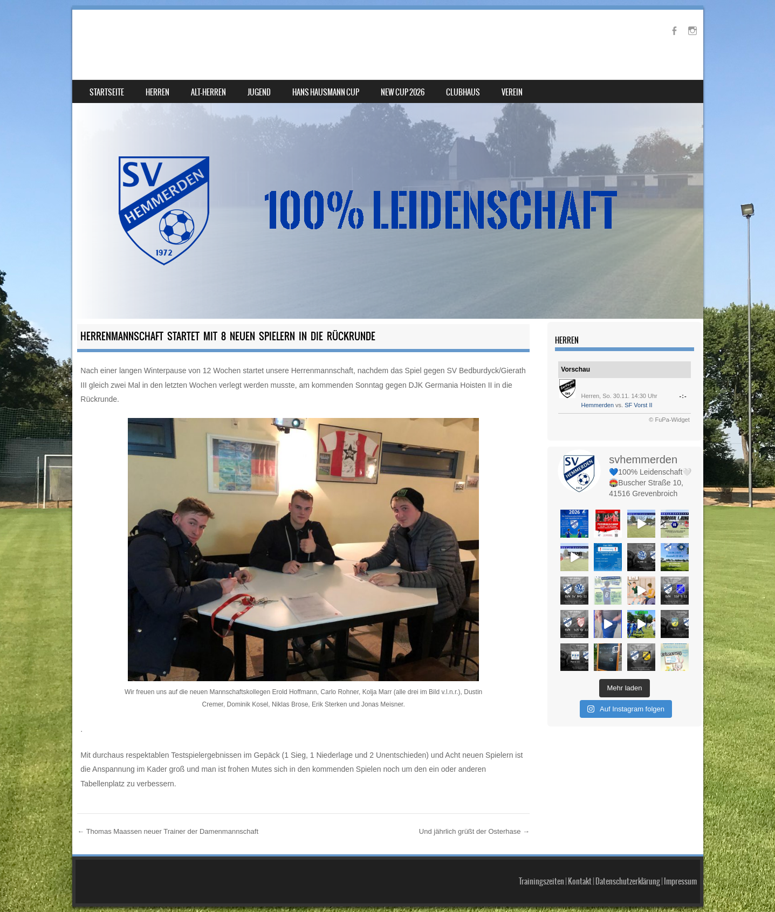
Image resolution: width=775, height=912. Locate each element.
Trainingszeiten (541, 881)
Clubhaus (463, 92)
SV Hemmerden (138, 36)
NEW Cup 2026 (402, 92)
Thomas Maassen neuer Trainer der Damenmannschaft (167, 831)
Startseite (107, 92)
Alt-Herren (208, 92)
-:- (683, 396)
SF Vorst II (638, 405)
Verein (512, 92)
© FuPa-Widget (669, 419)
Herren (157, 92)
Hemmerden (597, 405)
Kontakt (580, 881)
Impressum (680, 881)
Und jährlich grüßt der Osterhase (474, 831)
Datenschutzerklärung (627, 881)
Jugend (259, 92)
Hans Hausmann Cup (325, 92)
